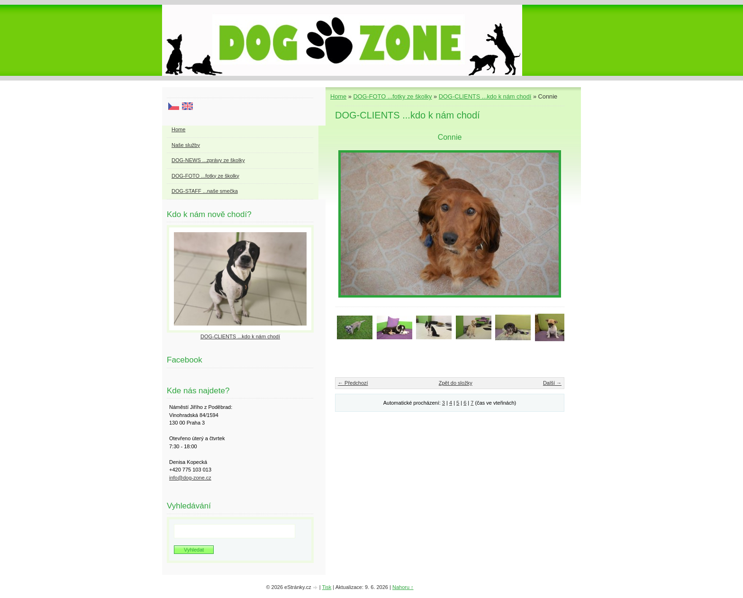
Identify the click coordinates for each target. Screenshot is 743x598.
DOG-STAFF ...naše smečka (205, 191)
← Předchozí (353, 383)
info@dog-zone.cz (190, 477)
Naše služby (186, 145)
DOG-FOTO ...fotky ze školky (392, 96)
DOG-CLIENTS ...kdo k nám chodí (485, 96)
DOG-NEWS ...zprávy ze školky (208, 160)
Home (338, 96)
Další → (552, 383)
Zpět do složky (455, 383)
